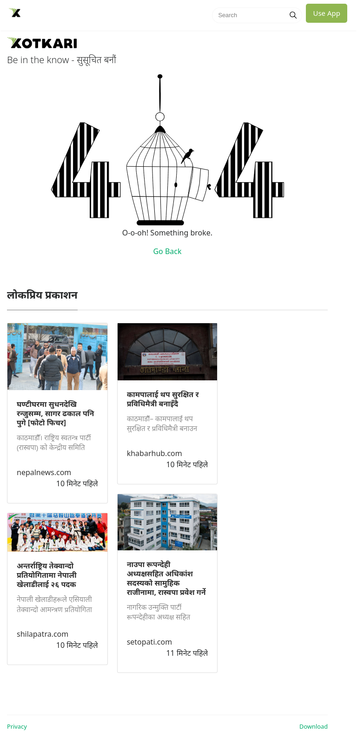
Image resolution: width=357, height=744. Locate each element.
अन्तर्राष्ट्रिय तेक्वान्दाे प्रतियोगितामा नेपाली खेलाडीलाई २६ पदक (47, 575)
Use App (326, 13)
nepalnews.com (44, 472)
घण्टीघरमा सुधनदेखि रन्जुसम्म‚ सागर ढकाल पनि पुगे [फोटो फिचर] (55, 413)
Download (313, 726)
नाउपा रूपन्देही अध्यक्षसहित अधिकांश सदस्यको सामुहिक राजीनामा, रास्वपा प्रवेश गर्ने (166, 578)
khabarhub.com (154, 453)
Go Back (167, 251)
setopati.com (149, 642)
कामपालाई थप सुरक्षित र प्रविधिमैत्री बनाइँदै (163, 399)
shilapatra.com (42, 634)
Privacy (17, 726)
